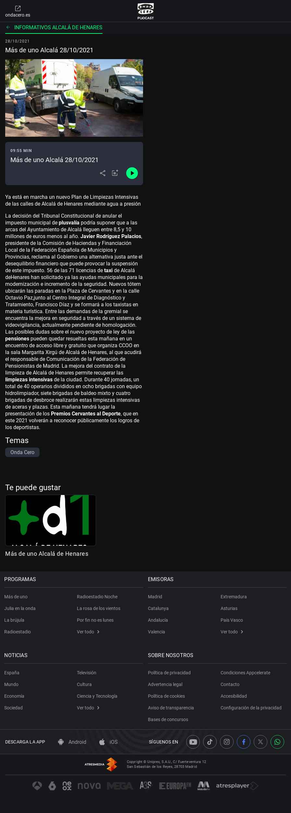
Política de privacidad (170, 672)
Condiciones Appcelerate (245, 672)
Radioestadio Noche (97, 596)
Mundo (12, 684)
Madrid (156, 596)
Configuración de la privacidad (251, 707)
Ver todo (88, 631)
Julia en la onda (21, 608)
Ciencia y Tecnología (97, 696)
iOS (108, 742)
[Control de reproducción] (132, 173)
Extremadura (234, 596)
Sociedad (14, 707)
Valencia (157, 631)
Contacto (230, 684)
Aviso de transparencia (172, 707)
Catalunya (159, 608)
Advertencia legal (166, 684)
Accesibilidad (234, 696)
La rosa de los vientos (98, 608)
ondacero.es (17, 11)
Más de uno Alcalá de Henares (46, 553)
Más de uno (17, 596)
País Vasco (232, 620)
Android (72, 742)
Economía (15, 696)
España (12, 672)
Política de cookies (167, 696)
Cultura (84, 684)
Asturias (229, 608)
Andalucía (159, 620)
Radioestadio (18, 631)
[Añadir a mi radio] (115, 173)
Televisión (86, 672)
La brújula (15, 620)
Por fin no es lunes (95, 620)
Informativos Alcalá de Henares (54, 27)
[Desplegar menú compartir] (102, 173)
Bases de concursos (169, 719)
